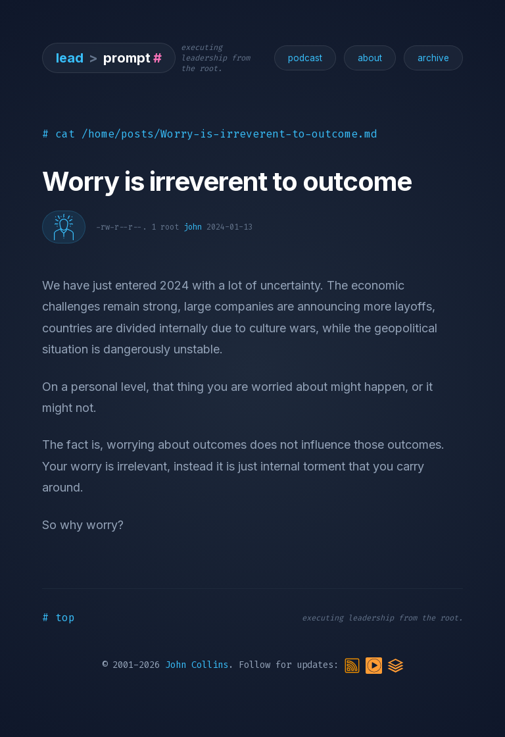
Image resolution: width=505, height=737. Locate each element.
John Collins (196, 665)
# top (58, 617)
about (370, 58)
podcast (305, 58)
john (192, 227)
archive (433, 58)
